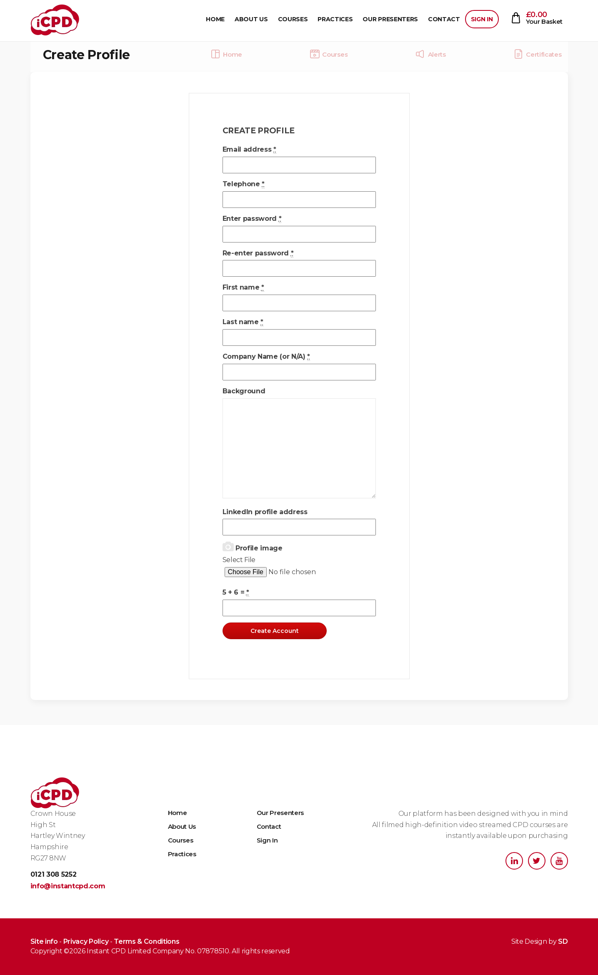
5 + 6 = (236, 592)
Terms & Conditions (146, 941)
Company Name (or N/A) (266, 356)
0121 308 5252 (53, 874)
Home (215, 19)
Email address (249, 149)
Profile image (253, 547)
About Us (251, 19)
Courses (293, 19)
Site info (44, 941)
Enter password (252, 219)
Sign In (482, 19)
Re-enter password (258, 253)
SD (563, 941)
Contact (444, 19)
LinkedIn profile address (265, 512)
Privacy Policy (86, 941)
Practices (335, 19)
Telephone (244, 184)
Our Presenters (390, 19)
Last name (243, 322)
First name (243, 287)
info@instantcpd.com (67, 886)
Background (244, 391)
